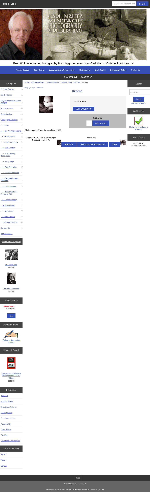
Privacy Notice (6, 413)
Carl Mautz (11, 309)
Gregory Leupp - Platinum (70, 82)
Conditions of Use (8, 418)
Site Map (4, 435)
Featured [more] (11, 350)
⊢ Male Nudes (12, 205)
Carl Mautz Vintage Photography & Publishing (73, 489)
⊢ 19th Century (12, 148)
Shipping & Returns (8, 407)
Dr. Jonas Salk (11, 257)
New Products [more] (11, 241)
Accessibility (6, 424)
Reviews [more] (11, 325)
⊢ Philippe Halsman (12, 222)
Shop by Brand (7, 401)
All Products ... (6, 234)
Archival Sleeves (22, 70)
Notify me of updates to (138, 123)
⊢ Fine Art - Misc (12, 167)
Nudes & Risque (53, 82)
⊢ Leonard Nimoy (12, 200)
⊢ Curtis (12, 125)
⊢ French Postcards (12, 173)
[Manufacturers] (11, 308)
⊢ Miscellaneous (12, 136)
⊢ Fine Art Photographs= (12, 132)
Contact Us (135, 70)
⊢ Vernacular (12, 211)
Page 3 (3, 460)
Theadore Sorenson (11, 281)
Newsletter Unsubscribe (10, 441)
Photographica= (12, 108)
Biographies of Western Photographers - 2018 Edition (11, 368)
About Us (4, 396)
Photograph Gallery (38, 82)
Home (4, 4)
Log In (13, 4)
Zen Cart (101, 489)
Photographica (84, 70)
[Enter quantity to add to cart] (89, 123)
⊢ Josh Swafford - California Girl (12, 193)
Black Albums (39, 70)
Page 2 (3, 454)
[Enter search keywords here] (124, 3)
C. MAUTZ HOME (70, 77)
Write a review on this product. (11, 336)
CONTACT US (86, 77)
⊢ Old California (12, 217)
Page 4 (3, 466)
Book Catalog (100, 70)
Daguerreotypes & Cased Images (61, 70)
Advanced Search (139, 103)
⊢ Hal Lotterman (12, 186)
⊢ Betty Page (12, 161)
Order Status (6, 429)
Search (139, 84)
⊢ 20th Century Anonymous (12, 154)
